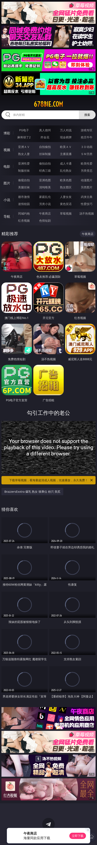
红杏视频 (24, 220)
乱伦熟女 (66, 170)
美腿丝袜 (24, 187)
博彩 (7, 133)
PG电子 (24, 130)
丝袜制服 (45, 154)
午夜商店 (45, 213)
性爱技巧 (86, 204)
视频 (7, 150)
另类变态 (86, 170)
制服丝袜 (24, 170)
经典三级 (45, 170)
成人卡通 (66, 163)
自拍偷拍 (45, 147)
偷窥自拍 (24, 180)
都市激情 (24, 197)
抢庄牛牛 (86, 137)
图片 (7, 183)
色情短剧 (45, 220)
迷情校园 (24, 204)
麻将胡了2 (24, 137)
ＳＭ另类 (86, 154)
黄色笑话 (66, 204)
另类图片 (86, 187)
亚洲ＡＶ (24, 147)
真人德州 (45, 130)
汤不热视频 (86, 213)
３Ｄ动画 (86, 147)
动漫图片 (86, 180)
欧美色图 (66, 180)
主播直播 (66, 154)
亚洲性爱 (24, 163)
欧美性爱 (86, 163)
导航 (7, 216)
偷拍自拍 (45, 163)
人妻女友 (66, 197)
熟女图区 (66, 187)
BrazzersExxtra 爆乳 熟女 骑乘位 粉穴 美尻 (32, 492)
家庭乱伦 (45, 197)
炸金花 (45, 137)
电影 (7, 166)
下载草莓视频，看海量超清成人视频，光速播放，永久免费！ (51, 480)
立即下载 (77, 836)
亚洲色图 (45, 180)
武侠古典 (86, 197)
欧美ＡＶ (66, 147)
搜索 (87, 115)
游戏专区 (86, 130)
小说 (7, 200)
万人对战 (66, 130)
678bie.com (48, 104)
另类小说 (45, 204)
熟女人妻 (24, 154)
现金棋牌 (66, 137)
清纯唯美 (45, 187)
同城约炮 (24, 213)
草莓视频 (66, 213)
